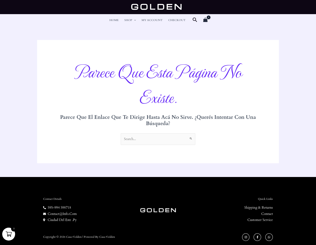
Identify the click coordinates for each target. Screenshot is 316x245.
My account (152, 20)
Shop (130, 20)
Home (114, 20)
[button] (134, 20)
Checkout (177, 20)
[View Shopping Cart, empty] (205, 20)
